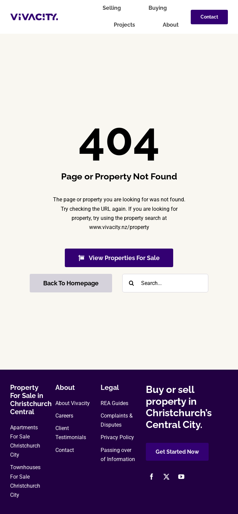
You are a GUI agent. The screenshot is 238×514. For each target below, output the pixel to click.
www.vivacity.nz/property (119, 227)
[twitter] (166, 476)
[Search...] (165, 283)
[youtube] (181, 476)
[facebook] (151, 476)
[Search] (131, 283)
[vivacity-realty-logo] (34, 16)
